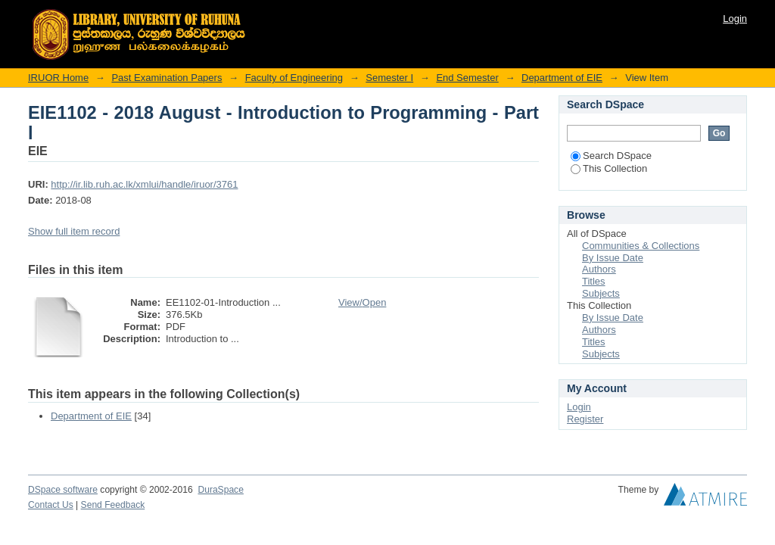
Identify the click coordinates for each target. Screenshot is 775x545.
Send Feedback (113, 505)
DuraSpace (220, 489)
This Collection (609, 168)
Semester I (389, 77)
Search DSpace (611, 155)
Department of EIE (561, 77)
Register (585, 419)
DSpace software (63, 489)
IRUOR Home (58, 77)
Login (735, 18)
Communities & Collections (640, 245)
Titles (593, 281)
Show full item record (74, 231)
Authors (599, 269)
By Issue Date (612, 257)
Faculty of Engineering (294, 77)
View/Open (362, 302)
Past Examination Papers (166, 77)
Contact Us (50, 505)
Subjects (601, 293)
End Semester (467, 77)
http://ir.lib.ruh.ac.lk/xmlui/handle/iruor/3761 (144, 184)
